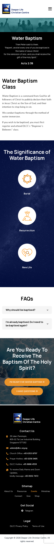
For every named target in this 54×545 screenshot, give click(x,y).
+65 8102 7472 (31, 476)
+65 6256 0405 (30, 459)
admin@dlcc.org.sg (18, 448)
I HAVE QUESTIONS (27, 391)
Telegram (27, 511)
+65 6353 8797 (30, 453)
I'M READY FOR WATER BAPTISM (27, 382)
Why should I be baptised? (20, 309)
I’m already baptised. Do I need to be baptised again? (24, 324)
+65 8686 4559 (30, 464)
